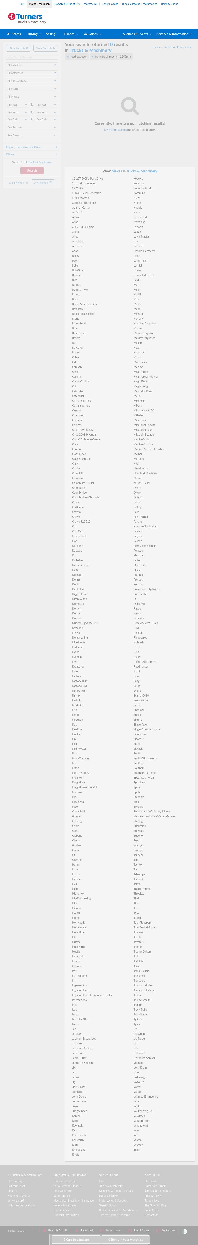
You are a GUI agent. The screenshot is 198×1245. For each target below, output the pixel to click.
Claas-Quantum (81, 458)
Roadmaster (141, 666)
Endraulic (77, 647)
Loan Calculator (62, 1190)
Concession (79, 487)
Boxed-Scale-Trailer (83, 313)
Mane (137, 309)
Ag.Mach (77, 212)
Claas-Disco (79, 454)
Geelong (77, 821)
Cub (74, 526)
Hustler (76, 951)
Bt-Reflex (77, 347)
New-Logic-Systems (145, 473)
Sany (136, 681)
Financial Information (66, 1215)
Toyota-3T (140, 942)
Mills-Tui (138, 415)
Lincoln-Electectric (144, 251)
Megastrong (141, 386)
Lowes (137, 270)
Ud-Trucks (139, 1038)
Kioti (75, 1144)
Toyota (138, 937)
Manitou (139, 313)
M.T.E (137, 284)
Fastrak (76, 700)
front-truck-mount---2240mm (113, 56)
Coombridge (79, 492)
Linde (137, 255)
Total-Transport (142, 922)
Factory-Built (79, 681)
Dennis (76, 579)
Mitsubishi (140, 420)
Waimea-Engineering (146, 1096)
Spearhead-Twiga (144, 777)
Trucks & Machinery (39, 3)
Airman (76, 217)
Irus (74, 1004)
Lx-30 (137, 280)
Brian (75, 328)
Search (16, 34)
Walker (138, 1106)
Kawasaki (77, 1125)
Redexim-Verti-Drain (146, 623)
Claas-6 (76, 449)
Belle (75, 265)
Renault (138, 632)
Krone (137, 202)
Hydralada (78, 956)
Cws (74, 540)
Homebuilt (78, 922)
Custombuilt (79, 536)
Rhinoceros (140, 637)
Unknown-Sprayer (144, 1057)
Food (75, 753)
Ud (135, 1028)
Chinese (76, 425)
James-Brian (79, 1057)
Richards (139, 642)
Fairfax (76, 695)
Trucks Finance (62, 1210)
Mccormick (140, 362)
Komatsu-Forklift (143, 188)
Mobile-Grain (141, 439)
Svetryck (139, 845)
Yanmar (138, 1144)
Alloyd (75, 231)
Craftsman (78, 507)
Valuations (90, 34)
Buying (32, 34)
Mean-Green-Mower (146, 376)
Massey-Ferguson (144, 333)
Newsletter (110, 1230)
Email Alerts (152, 1210)
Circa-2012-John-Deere (86, 439)
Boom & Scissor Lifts (84, 304)
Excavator (78, 666)
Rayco (137, 608)
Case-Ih (76, 376)
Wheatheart (141, 1125)
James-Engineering (83, 1062)
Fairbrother (78, 690)
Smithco (138, 763)
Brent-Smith (79, 323)
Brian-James (79, 333)
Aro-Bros (77, 241)
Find (189, 47)
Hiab (75, 888)
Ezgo (75, 671)
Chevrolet (78, 420)
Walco (137, 1101)
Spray (137, 787)
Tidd (136, 898)
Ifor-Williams (79, 975)
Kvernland (139, 222)
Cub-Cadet (78, 531)
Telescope (139, 874)
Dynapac (77, 627)
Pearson (138, 531)
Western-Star (141, 1120)
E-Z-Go (76, 632)
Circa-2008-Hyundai (84, 434)
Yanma (138, 1140)
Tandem (138, 855)
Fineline (76, 734)
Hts (74, 937)
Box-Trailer (78, 309)
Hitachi (76, 908)
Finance (69, 34)
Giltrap (76, 840)
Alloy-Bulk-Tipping (83, 226)
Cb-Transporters (81, 400)
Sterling (138, 821)
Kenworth (78, 1140)
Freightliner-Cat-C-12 (84, 787)
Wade (137, 1091)
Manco (138, 304)
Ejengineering (80, 637)
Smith (137, 753)
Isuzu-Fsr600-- (80, 1019)
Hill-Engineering (81, 898)
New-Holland (141, 468)
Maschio (139, 318)
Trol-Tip (138, 1004)
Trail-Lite (138, 961)
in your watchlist (125, 1239)
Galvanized (78, 811)
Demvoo (77, 574)
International (79, 999)
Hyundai (77, 966)
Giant (75, 830)
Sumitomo (140, 826)
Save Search (45, 48)
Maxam (138, 342)
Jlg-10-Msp (78, 1086)
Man (136, 299)
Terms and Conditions (158, 1190)
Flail (74, 743)
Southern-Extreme (144, 772)
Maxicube (139, 352)
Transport (139, 980)
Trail (136, 956)
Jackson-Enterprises (84, 1038)
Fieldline (77, 729)
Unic (136, 1048)
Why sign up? (16, 1200)
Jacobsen (77, 1043)
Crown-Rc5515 (81, 521)
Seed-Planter (141, 700)
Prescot (138, 579)
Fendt (75, 714)
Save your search (115, 129)
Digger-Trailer (80, 594)
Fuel (74, 797)
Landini (138, 231)
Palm (136, 511)
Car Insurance (61, 1195)
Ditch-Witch (79, 598)
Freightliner (78, 782)
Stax (136, 801)
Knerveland (78, 1149)
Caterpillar (78, 396)
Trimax (137, 995)
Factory (76, 676)
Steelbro (138, 806)
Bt (73, 342)
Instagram (166, 1230)
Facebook (84, 1230)
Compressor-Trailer (83, 483)
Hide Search (18, 48)
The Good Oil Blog (155, 1205)
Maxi (136, 347)
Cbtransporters (81, 405)
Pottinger (139, 574)
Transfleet (139, 975)
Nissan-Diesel (142, 483)
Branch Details (55, 1230)
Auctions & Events (19, 1195)
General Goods (110, 3)
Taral (136, 859)
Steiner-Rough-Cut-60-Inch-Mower (155, 816)
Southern (139, 768)
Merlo (137, 396)
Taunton (138, 864)
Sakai (137, 671)
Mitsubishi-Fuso (143, 429)
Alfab (75, 222)
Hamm (76, 864)
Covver (76, 502)
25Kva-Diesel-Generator (86, 193)
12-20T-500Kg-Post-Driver (88, 178)
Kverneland (140, 217)
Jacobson (77, 1053)
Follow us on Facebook (21, 1205)
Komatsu (139, 183)
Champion (78, 415)
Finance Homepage (64, 1181)
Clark (75, 463)
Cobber (76, 468)
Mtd (136, 463)
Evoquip (77, 656)
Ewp (74, 661)
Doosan (76, 613)
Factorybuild (79, 685)
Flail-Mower (79, 748)
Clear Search (18, 182)
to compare (76, 1239)
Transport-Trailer (143, 985)
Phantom (139, 555)
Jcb (74, 1072)
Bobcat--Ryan (80, 289)
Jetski (75, 1077)
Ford (75, 763)
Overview (150, 1181)
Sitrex (137, 743)
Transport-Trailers (144, 990)
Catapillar (77, 391)
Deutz (75, 584)
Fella (74, 710)
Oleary (137, 492)
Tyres (137, 1024)
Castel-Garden (80, 381)
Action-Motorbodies (84, 202)
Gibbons (77, 835)
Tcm (136, 869)
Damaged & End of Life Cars (116, 1190)
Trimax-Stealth (142, 999)
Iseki (74, 1009)
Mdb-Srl (138, 367)
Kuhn (137, 212)
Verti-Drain (140, 1067)
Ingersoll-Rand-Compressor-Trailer (92, 995)
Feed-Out (77, 705)
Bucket (76, 352)
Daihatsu (77, 560)
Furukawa (78, 801)
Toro (136, 913)
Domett (76, 608)
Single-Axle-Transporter (147, 729)
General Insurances (64, 1205)
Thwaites (139, 893)
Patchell (138, 521)
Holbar (76, 913)
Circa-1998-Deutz (82, 429)
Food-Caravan (80, 758)
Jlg (73, 1082)
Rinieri (137, 647)
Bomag (76, 294)
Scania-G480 (141, 695)
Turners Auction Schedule (114, 1215)
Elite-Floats (78, 642)
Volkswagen (141, 1077)
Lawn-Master (141, 236)
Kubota (138, 207)
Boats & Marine (169, 3)
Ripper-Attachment (145, 661)
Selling (50, 34)
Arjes (75, 236)
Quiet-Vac (139, 603)
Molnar (138, 454)
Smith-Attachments (145, 758)
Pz (135, 598)
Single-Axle (140, 724)
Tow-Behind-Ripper (145, 927)
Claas (75, 444)
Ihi (73, 980)
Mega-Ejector (141, 381)
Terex (137, 884)
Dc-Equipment (81, 565)
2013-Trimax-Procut (84, 183)
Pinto (137, 560)
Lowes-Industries (144, 275)
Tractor (138, 946)
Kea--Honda (79, 1135)
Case (75, 371)
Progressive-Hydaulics (147, 589)
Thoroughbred (142, 888)
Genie (75, 826)
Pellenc (138, 540)
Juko (75, 1106)
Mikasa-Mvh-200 (144, 410)
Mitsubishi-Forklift (144, 425)
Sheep (137, 714)
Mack (137, 289)
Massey (138, 328)
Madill (137, 294)
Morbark (139, 458)
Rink (136, 652)
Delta (75, 569)
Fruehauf (77, 792)
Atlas (75, 251)
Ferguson (77, 719)
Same (137, 676)
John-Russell (79, 1101)
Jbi (73, 1067)
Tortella (138, 917)
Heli (74, 884)
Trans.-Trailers (141, 970)
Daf (74, 555)
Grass (75, 850)
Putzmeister (141, 594)
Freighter (77, 777)
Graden (76, 845)
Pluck (137, 569)
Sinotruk (139, 739)
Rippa (137, 656)
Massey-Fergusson (144, 338)
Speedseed (140, 782)
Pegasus (138, 536)
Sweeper (139, 850)
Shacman (139, 710)
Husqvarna (78, 946)
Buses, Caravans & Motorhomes (139, 3)
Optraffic (139, 497)
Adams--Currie (80, 207)
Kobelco (138, 178)
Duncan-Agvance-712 (85, 623)
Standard (139, 797)
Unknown (139, 1053)
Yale (136, 1135)
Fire (74, 739)
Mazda (138, 357)
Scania (137, 690)
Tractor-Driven (142, 951)
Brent (75, 318)
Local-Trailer (140, 260)
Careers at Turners (155, 1186)
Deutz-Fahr (78, 589)
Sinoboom (140, 734)
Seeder (138, 705)
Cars (22, 3)
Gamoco (77, 816)
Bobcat (76, 284)
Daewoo (77, 550)
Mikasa (138, 405)
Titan (137, 903)
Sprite (137, 792)
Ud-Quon (139, 1033)
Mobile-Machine (143, 444)
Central (76, 410)
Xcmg (137, 1130)
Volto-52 (139, 1082)
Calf (74, 362)
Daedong (77, 545)
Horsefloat (78, 932)
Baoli (75, 260)
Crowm (76, 511)
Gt (73, 855)
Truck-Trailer (141, 1009)
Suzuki (137, 840)
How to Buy (15, 1181)
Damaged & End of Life (67, 3)
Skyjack (138, 748)
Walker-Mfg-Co (143, 1111)
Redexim (139, 618)
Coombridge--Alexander (86, 497)
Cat (74, 386)
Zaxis (137, 1149)
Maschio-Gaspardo (145, 323)
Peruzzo (138, 550)
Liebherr (138, 246)
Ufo (136, 1043)
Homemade (79, 927)
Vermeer (138, 1062)
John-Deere (79, 1096)
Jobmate (77, 1091)
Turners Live (152, 1200)
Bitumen (77, 275)
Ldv (136, 241)
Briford (76, 338)
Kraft (137, 197)
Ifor (74, 970)
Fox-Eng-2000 (80, 772)
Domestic (78, 603)
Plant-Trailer (140, 565)
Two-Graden (141, 1014)
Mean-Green (141, 371)
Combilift (77, 473)
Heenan (76, 879)
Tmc (136, 908)
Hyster (76, 961)
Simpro (138, 719)
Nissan (138, 478)
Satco (137, 685)
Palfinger (139, 507)
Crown (76, 516)
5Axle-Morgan (80, 197)
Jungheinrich (79, 1111)
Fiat (74, 724)
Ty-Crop (138, 1019)
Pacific (137, 502)
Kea (74, 1130)
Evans (75, 652)
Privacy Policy (153, 1195)
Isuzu (75, 1014)
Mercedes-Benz (143, 391)
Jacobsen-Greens (82, 1048)
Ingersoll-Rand (80, 990)
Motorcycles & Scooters (113, 1200)
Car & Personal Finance (67, 1186)
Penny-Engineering (145, 545)
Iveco (75, 1024)
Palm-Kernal (141, 516)
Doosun (77, 618)
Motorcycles (91, 3)
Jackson (77, 1033)
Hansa (76, 869)
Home (157, 47)
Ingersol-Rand (80, 985)
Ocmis (137, 487)
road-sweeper (78, 56)
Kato (75, 1120)
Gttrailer (77, 859)
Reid (136, 627)
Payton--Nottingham (146, 526)
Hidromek (78, 893)
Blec (74, 280)
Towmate (139, 932)
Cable (75, 357)
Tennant (138, 879)
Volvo (137, 1086)
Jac (74, 1028)
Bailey (75, 255)
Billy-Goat (78, 270)
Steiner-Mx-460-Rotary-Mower (152, 811)
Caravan (77, 367)
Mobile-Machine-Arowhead (150, 449)
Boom (75, 299)
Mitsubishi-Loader (144, 434)
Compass (77, 478)
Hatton (76, 874)
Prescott (138, 584)
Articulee (77, 246)
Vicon (137, 1072)
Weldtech (139, 1115)
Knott (75, 1154)
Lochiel (138, 265)
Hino (75, 903)
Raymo (138, 613)
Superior (139, 835)
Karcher (76, 1115)
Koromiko (139, 193)
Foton (75, 768)
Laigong (138, 226)
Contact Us (151, 1215)
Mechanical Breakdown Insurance (73, 1200)
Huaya (76, 942)
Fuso (75, 806)
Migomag (139, 400)
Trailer (137, 966)
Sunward (139, 830)
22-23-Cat (78, 188)
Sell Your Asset (16, 1186)
